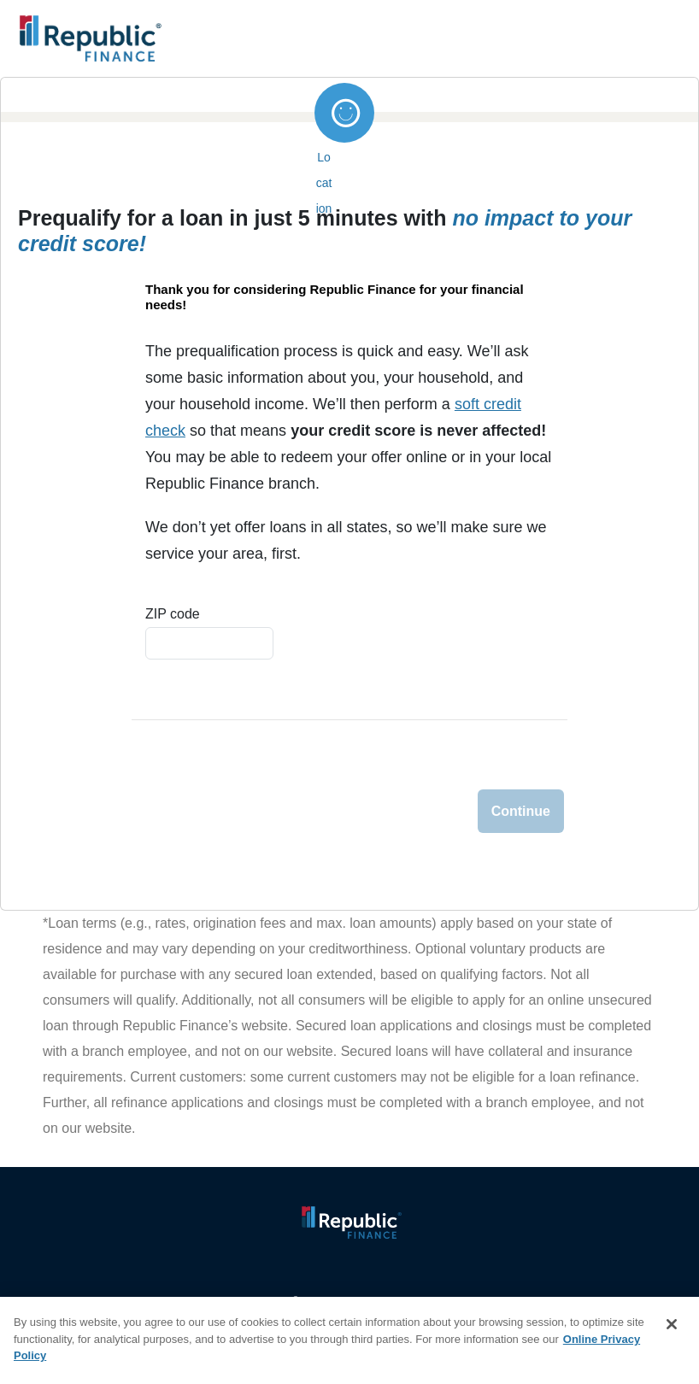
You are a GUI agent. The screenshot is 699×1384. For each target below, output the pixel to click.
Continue (520, 811)
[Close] (671, 1324)
